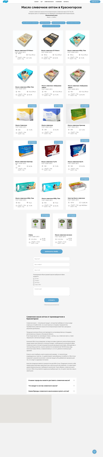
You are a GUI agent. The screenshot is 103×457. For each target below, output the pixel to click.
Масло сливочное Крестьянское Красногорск (51, 26)
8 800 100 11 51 (95, 1)
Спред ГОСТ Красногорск (44, 22)
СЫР (41, 1)
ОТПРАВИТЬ (51, 300)
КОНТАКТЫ (66, 1)
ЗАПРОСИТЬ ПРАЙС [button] (51, 252)
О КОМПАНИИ (59, 1)
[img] (25, 41)
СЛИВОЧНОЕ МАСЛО (49, 1)
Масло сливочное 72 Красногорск (75, 22)
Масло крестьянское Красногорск (59, 22)
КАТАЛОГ (36, 1)
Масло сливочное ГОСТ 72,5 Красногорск (29, 22)
